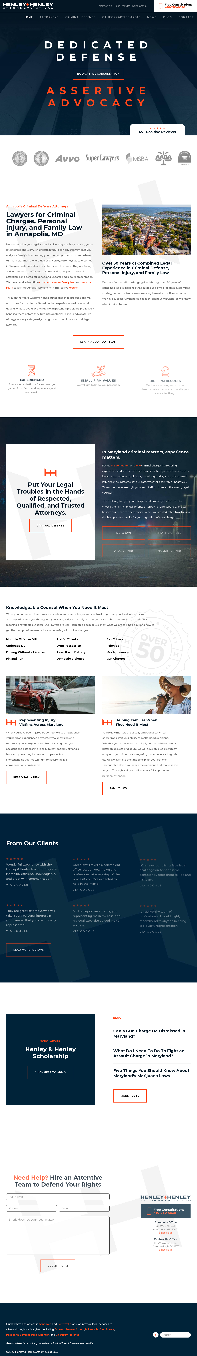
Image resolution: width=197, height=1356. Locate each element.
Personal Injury (26, 777)
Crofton (59, 1329)
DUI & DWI (123, 532)
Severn (70, 1329)
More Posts (130, 1095)
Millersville (91, 1329)
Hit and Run (14, 658)
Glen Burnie (107, 1329)
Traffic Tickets (67, 639)
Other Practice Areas (121, 17)
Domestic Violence (70, 658)
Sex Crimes (115, 639)
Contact (186, 17)
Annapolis (45, 1324)
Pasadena (12, 1334)
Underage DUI (16, 645)
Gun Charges (116, 658)
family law (68, 282)
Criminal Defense (80, 17)
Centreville (64, 1324)
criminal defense (50, 282)
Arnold (80, 1329)
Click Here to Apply (50, 1072)
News (152, 17)
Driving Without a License (25, 652)
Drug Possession (68, 645)
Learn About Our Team (98, 341)
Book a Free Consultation (98, 73)
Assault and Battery (70, 652)
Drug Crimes (124, 550)
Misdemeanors (118, 652)
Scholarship (139, 5)
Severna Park (28, 1334)
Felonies (113, 645)
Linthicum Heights (67, 1334)
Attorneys (49, 17)
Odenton (43, 1334)
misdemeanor (120, 465)
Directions (165, 1239)
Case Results (122, 5)
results (73, 287)
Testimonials (104, 5)
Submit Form (58, 1272)
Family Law (118, 788)
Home (28, 17)
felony (137, 465)
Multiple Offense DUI (21, 639)
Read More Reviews (28, 950)
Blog (167, 17)
